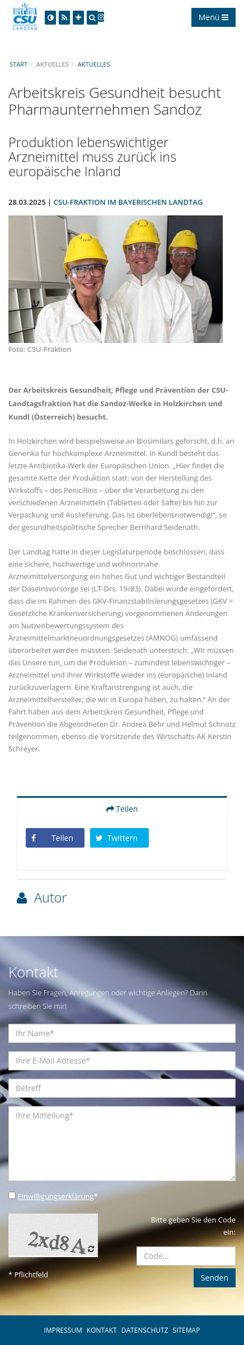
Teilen (122, 808)
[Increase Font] (78, 18)
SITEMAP (186, 1330)
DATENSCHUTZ (144, 1330)
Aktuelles (94, 64)
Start (18, 64)
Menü (213, 17)
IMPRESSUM (63, 1330)
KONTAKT (102, 1330)
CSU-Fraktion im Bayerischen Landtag (128, 202)
